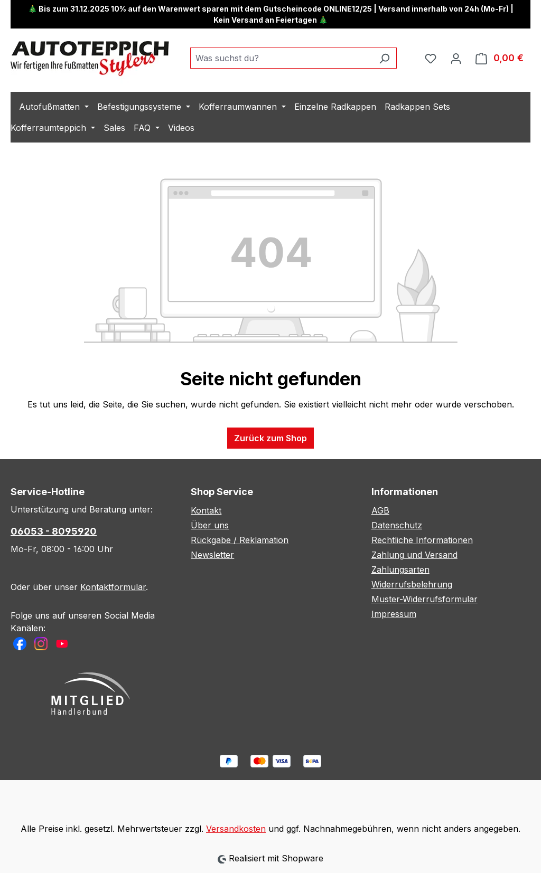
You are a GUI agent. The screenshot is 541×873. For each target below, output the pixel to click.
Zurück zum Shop (270, 438)
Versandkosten (236, 828)
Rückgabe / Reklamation (239, 540)
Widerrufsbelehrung (411, 584)
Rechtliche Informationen (422, 540)
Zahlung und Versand (414, 554)
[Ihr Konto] (456, 58)
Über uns (210, 525)
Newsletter (212, 554)
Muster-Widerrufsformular (424, 599)
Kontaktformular (113, 587)
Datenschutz (396, 525)
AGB (380, 510)
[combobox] (281, 58)
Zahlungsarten (400, 569)
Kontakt (206, 510)
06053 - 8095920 (54, 531)
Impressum (393, 614)
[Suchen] (384, 58)
